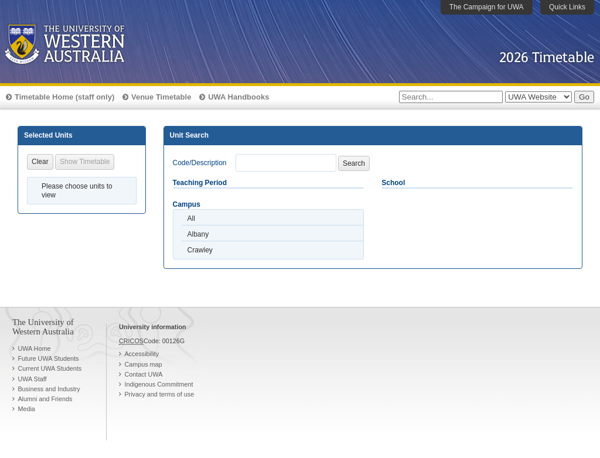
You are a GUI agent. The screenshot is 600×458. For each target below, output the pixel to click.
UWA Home (34, 348)
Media (26, 408)
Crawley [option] (200, 250)
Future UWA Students (48, 358)
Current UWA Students (49, 368)
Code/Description (200, 163)
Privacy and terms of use (159, 394)
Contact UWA (143, 374)
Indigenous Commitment (158, 384)
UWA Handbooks (238, 97)
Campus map (143, 364)
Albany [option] (198, 234)
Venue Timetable (161, 97)
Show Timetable (85, 162)
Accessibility (141, 353)
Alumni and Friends (45, 398)
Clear (40, 162)
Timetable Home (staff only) (64, 97)
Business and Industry (49, 388)
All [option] (191, 218)
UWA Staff (32, 378)
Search (354, 163)
